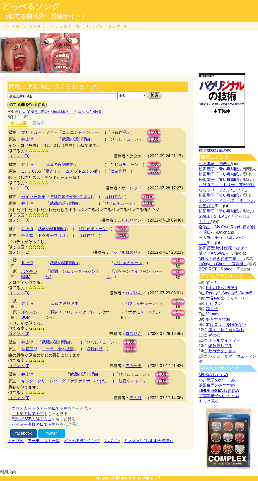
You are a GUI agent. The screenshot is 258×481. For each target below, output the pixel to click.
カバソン (94, 26)
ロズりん (133, 293)
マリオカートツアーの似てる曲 (40, 408)
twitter (51, 433)
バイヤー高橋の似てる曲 (34, 424)
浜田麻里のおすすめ (217, 385)
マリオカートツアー (39, 132)
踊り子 (212, 309)
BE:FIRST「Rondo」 (218, 269)
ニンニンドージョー (80, 132)
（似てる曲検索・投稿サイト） (45, 16)
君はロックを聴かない (226, 324)
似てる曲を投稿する (27, 104)
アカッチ (133, 366)
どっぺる (22, 26)
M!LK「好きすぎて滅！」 (221, 258)
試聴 (154, 132)
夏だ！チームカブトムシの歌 (72, 171)
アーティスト (63, 26)
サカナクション (222, 351)
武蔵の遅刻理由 (76, 139)
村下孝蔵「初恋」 (215, 164)
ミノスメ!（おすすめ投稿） (148, 441)
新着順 (38, 123)
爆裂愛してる (220, 345)
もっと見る (209, 401)
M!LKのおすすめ (213, 375)
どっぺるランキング (82, 441)
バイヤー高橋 (33, 196)
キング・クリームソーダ (43, 381)
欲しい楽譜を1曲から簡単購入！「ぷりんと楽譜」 (59, 111)
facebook (23, 433)
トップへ (16, 441)
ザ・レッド (131, 188)
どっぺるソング (31, 6)
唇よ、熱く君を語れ (226, 330)
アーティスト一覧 (44, 441)
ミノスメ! (117, 26)
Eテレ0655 (31, 171)
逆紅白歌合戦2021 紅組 (71, 196)
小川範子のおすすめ (217, 380)
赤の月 (136, 398)
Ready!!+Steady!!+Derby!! (229, 293)
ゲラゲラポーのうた (88, 381)
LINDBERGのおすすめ (219, 390)
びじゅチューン (125, 139)
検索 (155, 95)
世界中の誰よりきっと (226, 298)
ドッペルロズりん (125, 252)
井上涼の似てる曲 (28, 413)
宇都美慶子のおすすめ (219, 396)
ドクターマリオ (52, 235)
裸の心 (214, 335)
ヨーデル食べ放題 (58, 349)
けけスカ (214, 303)
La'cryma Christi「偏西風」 (223, 264)
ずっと (212, 282)
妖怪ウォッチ (131, 381)
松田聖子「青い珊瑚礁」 (221, 169)
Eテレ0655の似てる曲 (31, 419)
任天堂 (27, 235)
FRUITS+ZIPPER (221, 288)
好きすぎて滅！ (220, 319)
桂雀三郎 (29, 349)
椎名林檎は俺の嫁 (215, 150)
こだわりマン (129, 220)
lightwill (123, 478)
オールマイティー (224, 340)
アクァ (136, 156)
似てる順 (18, 123)
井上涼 (27, 139)
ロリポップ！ (150, 478)
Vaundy (212, 314)
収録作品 (119, 132)
